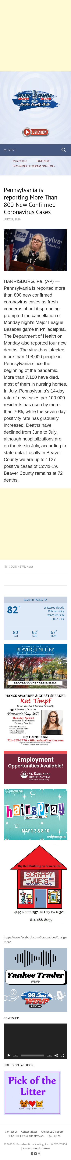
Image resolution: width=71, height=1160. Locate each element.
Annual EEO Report (52, 1131)
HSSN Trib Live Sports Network (26, 1136)
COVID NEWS (17, 566)
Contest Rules (29, 1131)
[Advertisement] (35, 35)
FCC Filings (54, 1136)
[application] (35, 1041)
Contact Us (11, 1131)
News (30, 566)
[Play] (9, 1055)
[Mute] (56, 1055)
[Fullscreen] (62, 1055)
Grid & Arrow (42, 1148)
